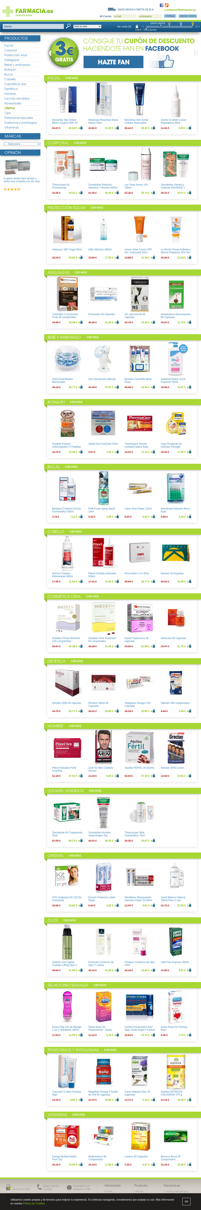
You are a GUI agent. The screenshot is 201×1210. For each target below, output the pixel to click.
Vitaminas (11, 127)
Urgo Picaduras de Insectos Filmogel (171, 445)
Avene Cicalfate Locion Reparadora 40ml (174, 121)
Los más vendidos (16, 98)
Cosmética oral (15, 84)
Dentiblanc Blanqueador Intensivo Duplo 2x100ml (138, 899)
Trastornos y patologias (20, 122)
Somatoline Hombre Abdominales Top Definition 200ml (99, 835)
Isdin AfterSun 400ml (100, 249)
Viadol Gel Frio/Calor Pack (103, 443)
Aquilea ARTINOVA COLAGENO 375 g (171, 1093)
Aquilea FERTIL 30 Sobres (139, 767)
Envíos (108, 1191)
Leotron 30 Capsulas (136, 1156)
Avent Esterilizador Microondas (62, 380)
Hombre (10, 93)
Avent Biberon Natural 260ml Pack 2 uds (173, 899)
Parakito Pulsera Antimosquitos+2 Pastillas (66, 445)
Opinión (13, 152)
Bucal (8, 74)
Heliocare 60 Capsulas (173, 638)
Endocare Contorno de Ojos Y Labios (101, 964)
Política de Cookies (34, 1203)
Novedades (12, 103)
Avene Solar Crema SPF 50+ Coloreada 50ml (138, 251)
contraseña (145, 16)
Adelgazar (11, 60)
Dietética (11, 89)
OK (186, 1201)
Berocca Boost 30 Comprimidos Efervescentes (171, 1159)
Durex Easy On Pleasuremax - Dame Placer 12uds (100, 1030)
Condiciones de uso (176, 1191)
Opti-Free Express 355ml (175, 962)
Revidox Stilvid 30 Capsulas (98, 704)
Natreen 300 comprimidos (175, 703)
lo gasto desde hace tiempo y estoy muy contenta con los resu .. (22, 181)
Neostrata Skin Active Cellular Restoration (136, 121)
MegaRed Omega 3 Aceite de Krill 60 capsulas (103, 1093)
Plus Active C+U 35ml (137, 573)
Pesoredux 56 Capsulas (101, 314)
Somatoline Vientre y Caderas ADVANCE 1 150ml (173, 187)
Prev (51, 53)
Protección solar (15, 55)
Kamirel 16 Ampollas (172, 573)
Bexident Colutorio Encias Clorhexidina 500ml (66, 510)
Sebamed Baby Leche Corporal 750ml (173, 380)
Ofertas (9, 108)
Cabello (10, 79)
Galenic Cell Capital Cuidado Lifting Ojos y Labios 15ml (64, 965)
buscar (8, 26)
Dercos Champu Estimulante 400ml (62, 575)
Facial (8, 45)
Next (195, 53)
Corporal (10, 50)
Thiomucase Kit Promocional (61, 186)
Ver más (71, 78)
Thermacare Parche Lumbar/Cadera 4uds (136, 445)
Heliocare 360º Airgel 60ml (67, 249)
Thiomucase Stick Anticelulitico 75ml (135, 834)
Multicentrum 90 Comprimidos (97, 1158)
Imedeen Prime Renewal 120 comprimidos (66, 640)
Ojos (7, 113)
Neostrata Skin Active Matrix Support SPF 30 (64, 121)
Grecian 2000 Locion (172, 767)
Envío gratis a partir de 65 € (135, 9)
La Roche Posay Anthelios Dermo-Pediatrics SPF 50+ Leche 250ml (176, 252)
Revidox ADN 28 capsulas (66, 703)
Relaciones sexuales (18, 118)
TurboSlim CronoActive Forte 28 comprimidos (65, 316)
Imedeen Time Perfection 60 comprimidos (102, 640)
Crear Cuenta (187, 16)
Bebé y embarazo (17, 64)
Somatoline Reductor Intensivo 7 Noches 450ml (102, 186)
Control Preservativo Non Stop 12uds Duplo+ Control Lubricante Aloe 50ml (140, 1030)
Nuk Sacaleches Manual (101, 379)
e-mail (117, 16)
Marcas (13, 136)
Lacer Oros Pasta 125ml (138, 508)
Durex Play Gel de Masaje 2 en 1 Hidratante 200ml (66, 1028)
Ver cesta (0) (124, 26)
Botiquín (10, 69)
